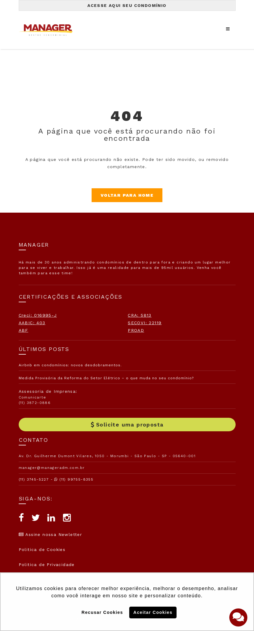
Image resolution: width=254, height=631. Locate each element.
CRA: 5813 (140, 315)
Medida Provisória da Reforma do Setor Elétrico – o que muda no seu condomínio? (106, 378)
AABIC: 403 (32, 322)
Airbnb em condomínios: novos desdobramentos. (70, 365)
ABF (23, 330)
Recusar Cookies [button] (102, 612)
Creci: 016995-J (38, 315)
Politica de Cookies (42, 549)
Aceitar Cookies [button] (153, 612)
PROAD (136, 330)
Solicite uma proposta (127, 424)
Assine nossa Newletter (50, 534)
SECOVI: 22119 (144, 322)
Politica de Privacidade (47, 564)
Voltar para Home (127, 195)
